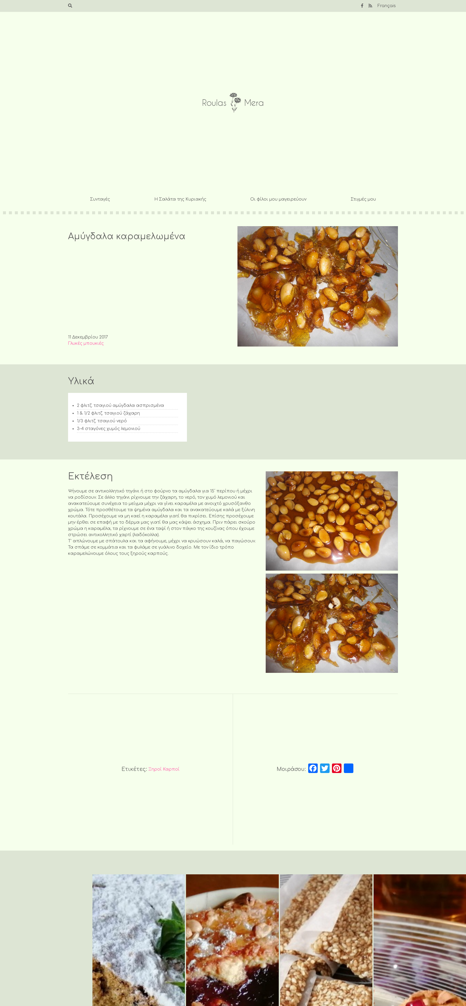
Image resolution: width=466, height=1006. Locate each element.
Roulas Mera (233, 103)
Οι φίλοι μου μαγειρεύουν (278, 199)
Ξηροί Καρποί (164, 769)
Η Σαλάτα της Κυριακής (180, 199)
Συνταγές (100, 199)
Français (386, 6)
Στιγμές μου (363, 199)
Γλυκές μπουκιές (86, 343)
